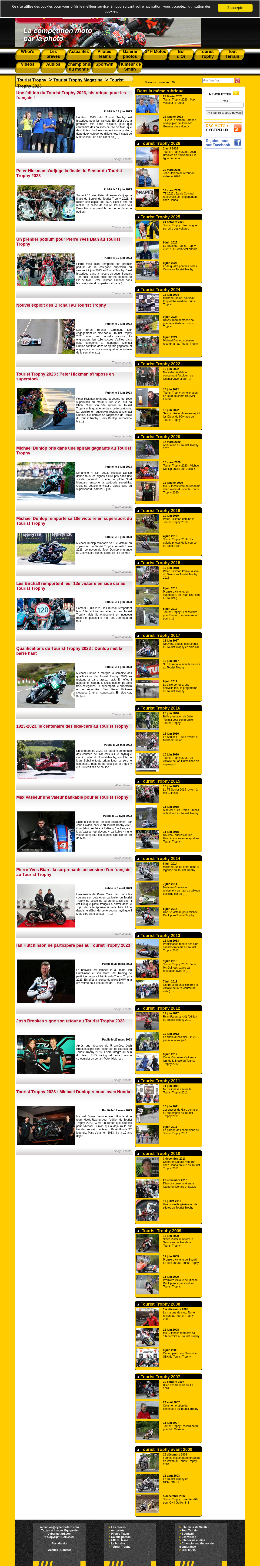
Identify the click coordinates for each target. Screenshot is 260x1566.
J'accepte (235, 8)
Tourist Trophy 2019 (158, 510)
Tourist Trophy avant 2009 (164, 1449)
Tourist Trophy (31, 80)
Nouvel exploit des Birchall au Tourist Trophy (61, 305)
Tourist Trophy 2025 (158, 217)
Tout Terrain (189, 1530)
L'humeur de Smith (194, 1527)
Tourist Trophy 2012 (158, 1008)
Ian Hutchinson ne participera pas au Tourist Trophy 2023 (73, 945)
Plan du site (59, 1543)
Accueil (53, 1550)
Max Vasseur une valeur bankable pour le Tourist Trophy (72, 797)
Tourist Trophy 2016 (158, 708)
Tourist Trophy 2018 (158, 563)
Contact (65, 1550)
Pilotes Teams (120, 1533)
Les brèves (118, 1527)
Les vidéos (189, 1537)
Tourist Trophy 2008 (158, 1304)
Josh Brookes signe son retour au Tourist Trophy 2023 (70, 1021)
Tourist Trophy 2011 (158, 1081)
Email (224, 101)
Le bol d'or (118, 1543)
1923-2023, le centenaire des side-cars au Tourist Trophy (72, 726)
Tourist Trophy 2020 (158, 436)
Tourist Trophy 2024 (158, 289)
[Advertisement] (224, 219)
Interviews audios (193, 1540)
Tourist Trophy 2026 (158, 143)
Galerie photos (120, 1537)
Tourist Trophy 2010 (158, 1153)
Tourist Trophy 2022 (158, 364)
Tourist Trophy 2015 (158, 781)
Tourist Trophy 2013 (158, 935)
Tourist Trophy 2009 (159, 1231)
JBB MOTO (189, 1550)
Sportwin (187, 1533)
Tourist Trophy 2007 (158, 1377)
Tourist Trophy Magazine (78, 80)
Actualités (117, 1530)
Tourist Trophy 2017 (158, 635)
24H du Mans (119, 1540)
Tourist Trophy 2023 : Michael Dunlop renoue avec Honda (73, 1091)
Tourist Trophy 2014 (158, 858)
